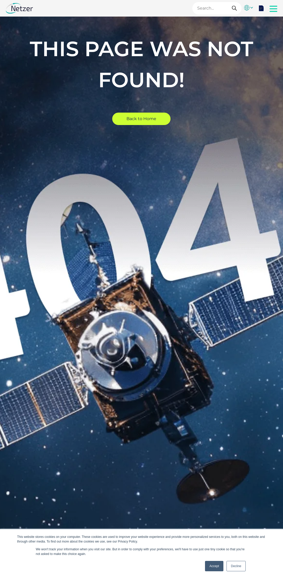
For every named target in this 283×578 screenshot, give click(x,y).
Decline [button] (236, 566)
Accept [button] (214, 566)
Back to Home (141, 118)
